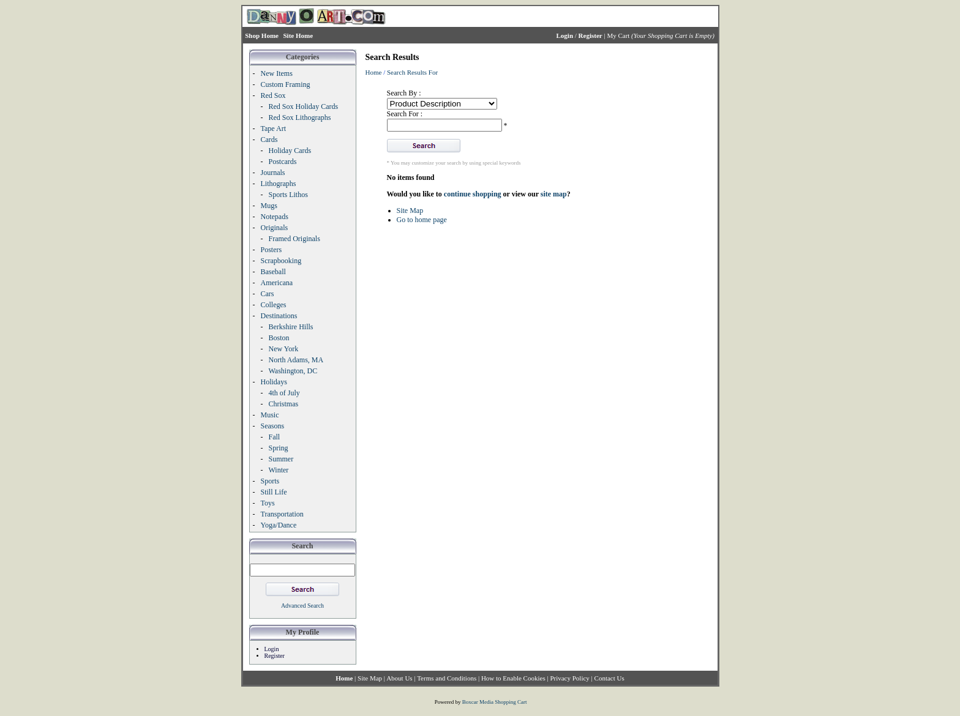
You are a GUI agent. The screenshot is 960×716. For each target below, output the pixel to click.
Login (271, 649)
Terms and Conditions (446, 678)
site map (554, 194)
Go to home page (422, 219)
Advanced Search (302, 605)
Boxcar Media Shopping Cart (494, 702)
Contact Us (609, 678)
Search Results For (412, 72)
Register (274, 655)
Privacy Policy (569, 678)
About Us (399, 678)
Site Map (410, 210)
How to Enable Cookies (513, 678)
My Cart (618, 35)
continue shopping (472, 194)
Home (374, 72)
